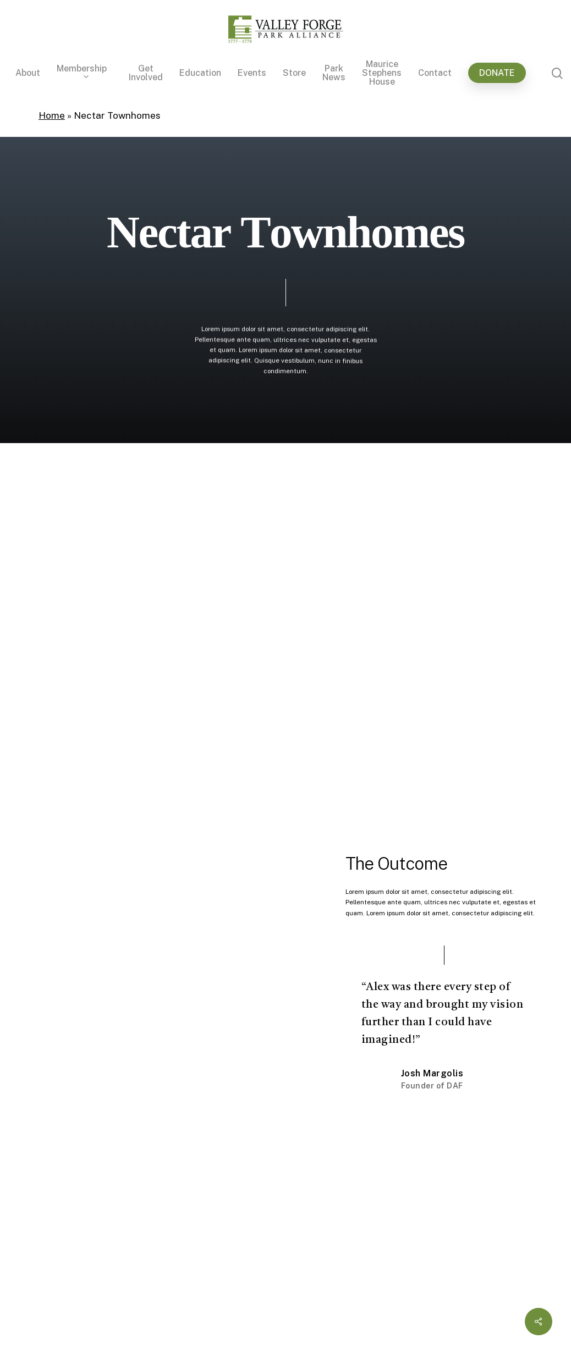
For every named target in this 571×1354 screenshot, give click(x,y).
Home (52, 115)
